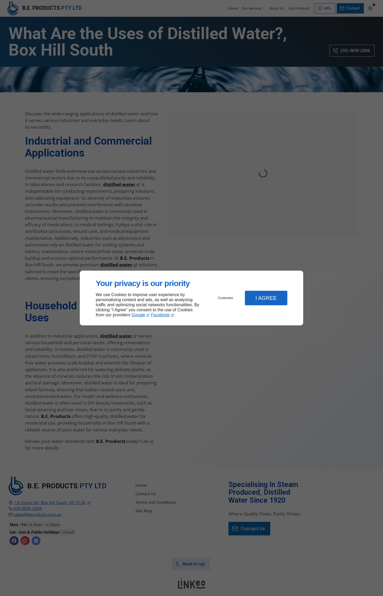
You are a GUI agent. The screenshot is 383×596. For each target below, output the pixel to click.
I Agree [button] (266, 298)
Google (138, 315)
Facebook (160, 315)
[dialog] (191, 298)
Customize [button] (225, 298)
